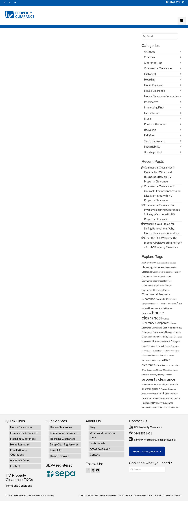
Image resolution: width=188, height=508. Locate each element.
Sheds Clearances (154, 141)
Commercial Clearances (158, 68)
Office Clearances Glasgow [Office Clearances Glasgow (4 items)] (152, 370)
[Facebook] (88, 470)
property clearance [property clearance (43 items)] (158, 379)
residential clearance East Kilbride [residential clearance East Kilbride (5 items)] (166, 398)
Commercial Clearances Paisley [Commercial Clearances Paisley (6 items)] (156, 290)
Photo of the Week (155, 124)
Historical (150, 74)
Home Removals (154, 85)
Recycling (150, 129)
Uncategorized (153, 152)
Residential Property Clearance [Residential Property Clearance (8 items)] (157, 402)
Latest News (151, 113)
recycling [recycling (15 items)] (161, 393)
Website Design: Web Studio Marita (41, 495)
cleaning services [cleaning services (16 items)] (153, 267)
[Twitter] (93, 470)
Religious (149, 135)
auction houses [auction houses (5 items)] (169, 263)
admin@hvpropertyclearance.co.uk (152, 439)
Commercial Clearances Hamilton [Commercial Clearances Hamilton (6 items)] (157, 281)
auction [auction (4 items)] (160, 263)
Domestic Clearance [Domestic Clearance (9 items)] (166, 299)
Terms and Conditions (19, 485)
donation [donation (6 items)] (172, 303)
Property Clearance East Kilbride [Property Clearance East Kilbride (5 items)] (155, 384)
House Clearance (154, 90)
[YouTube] (98, 470)
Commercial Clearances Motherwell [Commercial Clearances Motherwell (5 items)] (157, 285)
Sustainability (152, 146)
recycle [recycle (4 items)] (152, 394)
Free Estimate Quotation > (147, 451)
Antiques (149, 51)
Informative (151, 101)
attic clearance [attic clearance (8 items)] (149, 262)
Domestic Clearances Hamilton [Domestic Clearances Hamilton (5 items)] (155, 304)
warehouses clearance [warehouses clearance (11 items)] (166, 407)
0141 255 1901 (176, 2)
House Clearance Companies (161, 96)
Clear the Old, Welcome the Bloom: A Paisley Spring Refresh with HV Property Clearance (163, 242)
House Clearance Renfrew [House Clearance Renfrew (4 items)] (162, 351)
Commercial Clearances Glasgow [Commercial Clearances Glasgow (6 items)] (156, 276)
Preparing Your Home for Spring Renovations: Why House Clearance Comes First (162, 228)
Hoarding (149, 79)
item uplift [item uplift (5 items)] (157, 360)
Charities (149, 57)
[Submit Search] (144, 36)
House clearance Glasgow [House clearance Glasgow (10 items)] (166, 341)
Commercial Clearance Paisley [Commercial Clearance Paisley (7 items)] (166, 271)
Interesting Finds (154, 107)
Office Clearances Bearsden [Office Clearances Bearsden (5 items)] (167, 365)
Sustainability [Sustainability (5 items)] (147, 407)
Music (147, 118)
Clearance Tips (153, 62)
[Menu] (182, 21)
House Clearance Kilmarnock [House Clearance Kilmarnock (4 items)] (153, 346)
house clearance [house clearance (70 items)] (153, 315)
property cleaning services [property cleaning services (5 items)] (161, 374)
